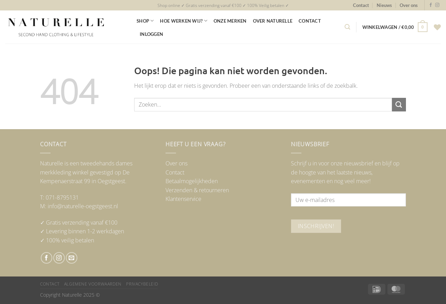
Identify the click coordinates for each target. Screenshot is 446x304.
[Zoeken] (347, 27)
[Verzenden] (399, 104)
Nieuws (384, 5)
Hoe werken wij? (183, 20)
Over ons (409, 5)
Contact (361, 5)
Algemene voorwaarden (93, 284)
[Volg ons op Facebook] (431, 5)
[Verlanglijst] (437, 27)
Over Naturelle (273, 21)
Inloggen (151, 34)
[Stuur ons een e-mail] (71, 258)
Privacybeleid (142, 284)
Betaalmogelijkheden (192, 181)
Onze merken (230, 21)
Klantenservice (183, 199)
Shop (145, 20)
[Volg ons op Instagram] (437, 5)
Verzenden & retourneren (197, 190)
